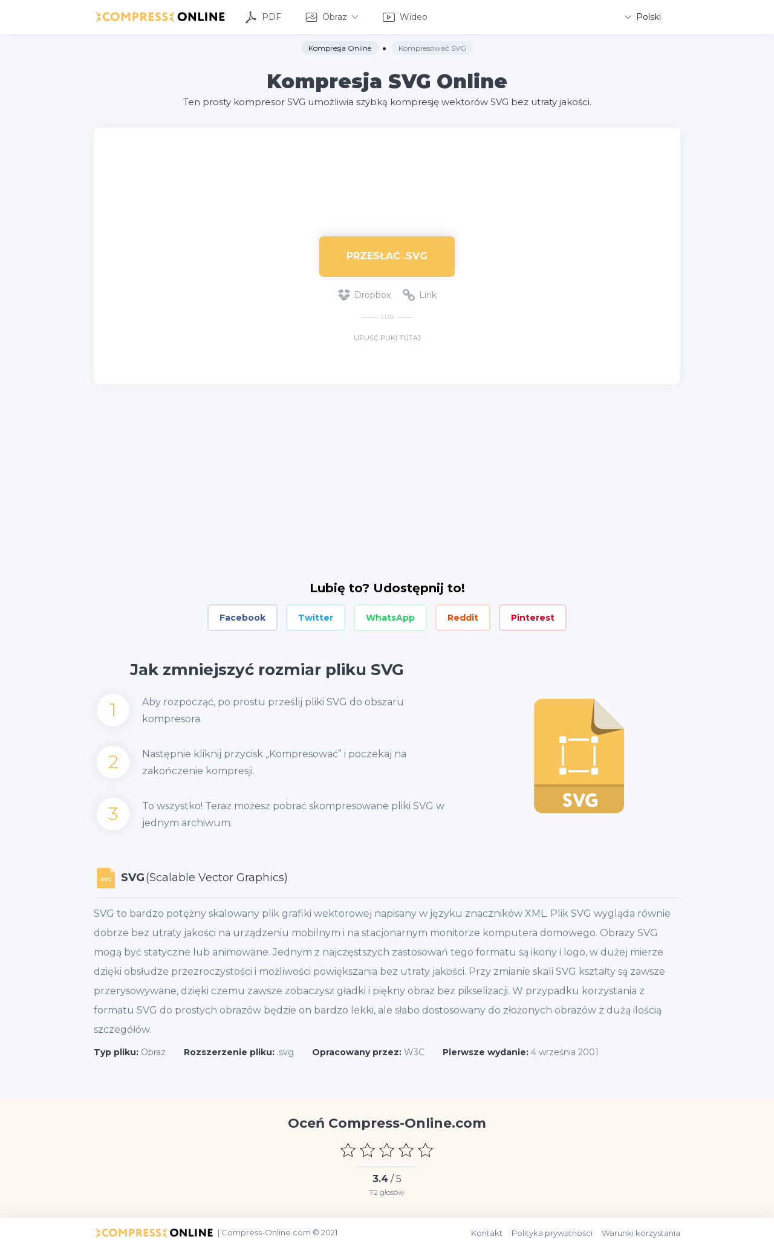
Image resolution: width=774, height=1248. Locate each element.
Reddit (462, 617)
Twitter (315, 617)
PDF (263, 17)
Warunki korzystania (641, 1233)
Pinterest (532, 617)
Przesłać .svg (387, 256)
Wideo (405, 17)
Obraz (332, 17)
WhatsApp (390, 617)
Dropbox (364, 295)
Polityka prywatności (552, 1233)
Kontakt (486, 1233)
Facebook (242, 617)
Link (420, 295)
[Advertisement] (387, 167)
